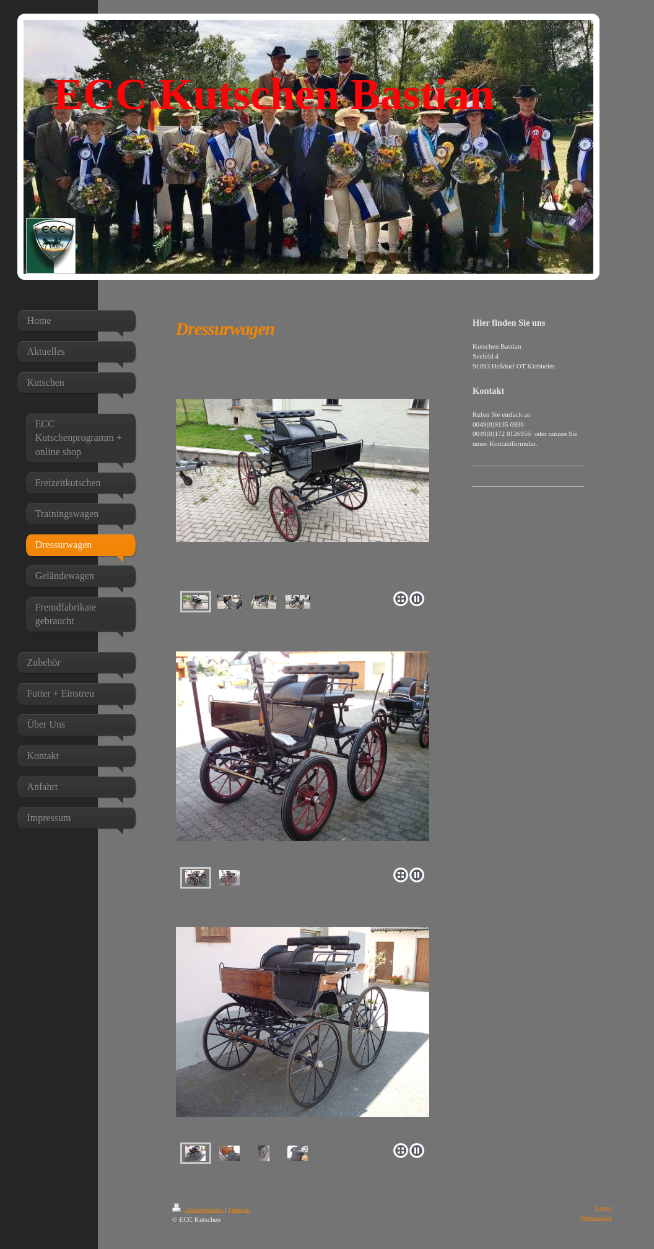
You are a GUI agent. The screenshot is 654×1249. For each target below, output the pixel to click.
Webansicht (596, 1217)
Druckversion (198, 1209)
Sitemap (239, 1209)
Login (604, 1207)
